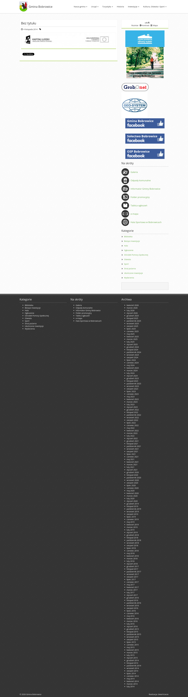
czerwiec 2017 (133, 582)
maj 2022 (130, 428)
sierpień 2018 (132, 545)
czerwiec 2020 (133, 488)
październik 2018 (134, 540)
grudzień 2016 (133, 597)
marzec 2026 (132, 308)
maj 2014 (130, 678)
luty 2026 (130, 310)
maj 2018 (130, 553)
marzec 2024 (132, 370)
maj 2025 (130, 334)
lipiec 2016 (131, 611)
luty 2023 (130, 404)
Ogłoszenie (128, 250)
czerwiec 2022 (133, 425)
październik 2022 (134, 415)
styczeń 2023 (132, 407)
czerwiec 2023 (133, 394)
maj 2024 (130, 365)
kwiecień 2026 (133, 305)
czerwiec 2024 (133, 362)
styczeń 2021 (132, 469)
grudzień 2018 (133, 535)
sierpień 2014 (132, 671)
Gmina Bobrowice (40, 6)
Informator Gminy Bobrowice (145, 188)
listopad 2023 (132, 381)
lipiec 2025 (131, 328)
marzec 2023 (132, 402)
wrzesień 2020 (133, 480)
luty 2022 (130, 436)
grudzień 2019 (133, 503)
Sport (126, 264)
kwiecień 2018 (133, 556)
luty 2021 (130, 467)
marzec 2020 (132, 496)
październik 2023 (134, 383)
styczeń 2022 (132, 438)
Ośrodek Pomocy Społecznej (136, 255)
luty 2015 (130, 655)
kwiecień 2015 (133, 650)
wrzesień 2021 (133, 449)
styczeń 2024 (132, 375)
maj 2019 (130, 522)
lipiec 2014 (131, 673)
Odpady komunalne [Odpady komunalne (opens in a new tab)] (141, 180)
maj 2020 (130, 490)
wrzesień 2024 (133, 355)
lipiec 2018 (131, 548)
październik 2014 (134, 665)
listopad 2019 (132, 506)
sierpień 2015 (132, 639)
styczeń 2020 (132, 501)
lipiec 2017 (131, 579)
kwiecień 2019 (133, 524)
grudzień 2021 (133, 441)
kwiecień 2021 (133, 462)
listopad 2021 (132, 443)
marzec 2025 (132, 339)
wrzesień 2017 (133, 574)
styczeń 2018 (132, 564)
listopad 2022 (132, 412)
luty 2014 (130, 686)
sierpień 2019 (132, 514)
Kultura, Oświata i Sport (154, 6)
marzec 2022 (132, 433)
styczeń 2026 (132, 313)
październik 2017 (134, 571)
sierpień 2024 (132, 357)
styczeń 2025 (132, 344)
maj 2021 (130, 459)
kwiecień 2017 (133, 587)
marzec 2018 (132, 558)
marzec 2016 (132, 621)
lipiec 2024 (131, 360)
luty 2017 (130, 592)
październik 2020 (134, 477)
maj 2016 (130, 616)
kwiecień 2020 (133, 493)
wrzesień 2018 (133, 543)
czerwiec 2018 (133, 550)
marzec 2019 (132, 527)
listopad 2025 (132, 318)
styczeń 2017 (132, 595)
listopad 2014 (132, 663)
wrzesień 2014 (133, 668)
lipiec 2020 (131, 485)
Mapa (154, 25)
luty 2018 (130, 561)
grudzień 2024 (133, 347)
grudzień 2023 (133, 378)
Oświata (127, 259)
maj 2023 (130, 396)
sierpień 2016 (132, 608)
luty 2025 (130, 342)
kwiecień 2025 (133, 336)
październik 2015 (134, 634)
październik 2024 (134, 352)
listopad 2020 (132, 475)
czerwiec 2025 (133, 331)
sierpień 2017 (132, 577)
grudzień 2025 (133, 315)
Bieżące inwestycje (132, 241)
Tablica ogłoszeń (139, 205)
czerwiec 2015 (133, 644)
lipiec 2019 (131, 517)
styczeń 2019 (132, 532)
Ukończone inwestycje (133, 273)
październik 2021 (134, 446)
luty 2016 (130, 624)
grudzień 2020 (133, 472)
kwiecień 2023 (133, 399)
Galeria (134, 172)
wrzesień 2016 (133, 605)
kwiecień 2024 (133, 368)
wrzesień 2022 (133, 417)
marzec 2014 (132, 684)
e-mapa (134, 213)
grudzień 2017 (133, 566)
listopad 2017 (132, 569)
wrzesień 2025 (133, 323)
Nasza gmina (80, 6)
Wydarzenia (129, 277)
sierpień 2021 (132, 451)
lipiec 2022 (131, 422)
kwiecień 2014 (133, 681)
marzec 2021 (132, 464)
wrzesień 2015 (133, 637)
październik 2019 (134, 509)
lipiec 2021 (131, 454)
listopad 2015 (132, 631)
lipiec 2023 (131, 391)
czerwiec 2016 (133, 613)
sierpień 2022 (132, 420)
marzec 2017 (132, 590)
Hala (126, 245)
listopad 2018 (132, 537)
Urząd (94, 6)
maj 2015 (130, 647)
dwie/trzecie (163, 694)
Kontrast (144, 25)
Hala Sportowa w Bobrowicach (146, 222)
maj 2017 (130, 584)
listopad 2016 (132, 600)
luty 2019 (130, 530)
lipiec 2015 (131, 642)
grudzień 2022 (133, 409)
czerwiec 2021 (133, 456)
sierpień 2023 (132, 389)
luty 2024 (130, 373)
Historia (120, 6)
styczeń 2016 (132, 626)
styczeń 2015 (132, 658)
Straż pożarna (130, 268)
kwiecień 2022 (133, 430)
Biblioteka (128, 236)
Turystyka (107, 6)
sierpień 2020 (132, 483)
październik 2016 (134, 603)
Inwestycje (133, 6)
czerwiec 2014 (133, 676)
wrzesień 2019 (133, 511)
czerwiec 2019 (133, 519)
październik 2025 (134, 321)
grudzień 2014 (133, 660)
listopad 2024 (132, 349)
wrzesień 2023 (133, 386)
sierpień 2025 (132, 326)
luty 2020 (130, 498)
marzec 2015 (132, 652)
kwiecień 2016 (133, 618)
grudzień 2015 (133, 629)
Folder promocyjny (140, 197)
